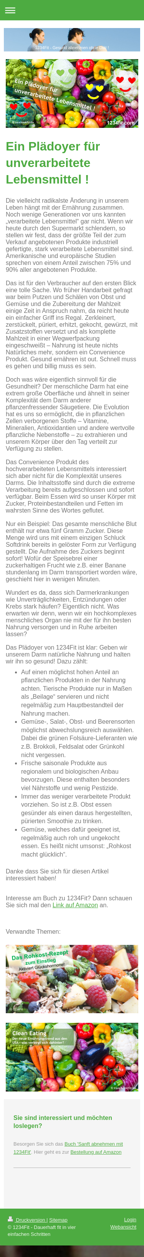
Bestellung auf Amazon (95, 1152)
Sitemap (58, 1220)
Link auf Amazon (75, 905)
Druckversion (27, 1220)
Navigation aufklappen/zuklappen (72, 10)
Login (130, 1219)
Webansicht (123, 1227)
